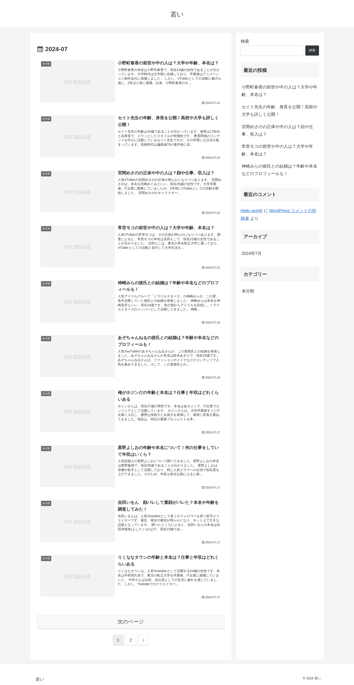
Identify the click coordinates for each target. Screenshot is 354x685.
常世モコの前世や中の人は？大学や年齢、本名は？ (277, 150)
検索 (245, 41)
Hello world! (252, 210)
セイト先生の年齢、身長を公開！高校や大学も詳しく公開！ (279, 111)
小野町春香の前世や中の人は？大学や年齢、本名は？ (279, 91)
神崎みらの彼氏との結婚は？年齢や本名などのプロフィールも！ (279, 170)
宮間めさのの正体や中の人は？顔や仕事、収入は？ (277, 130)
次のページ (131, 622)
